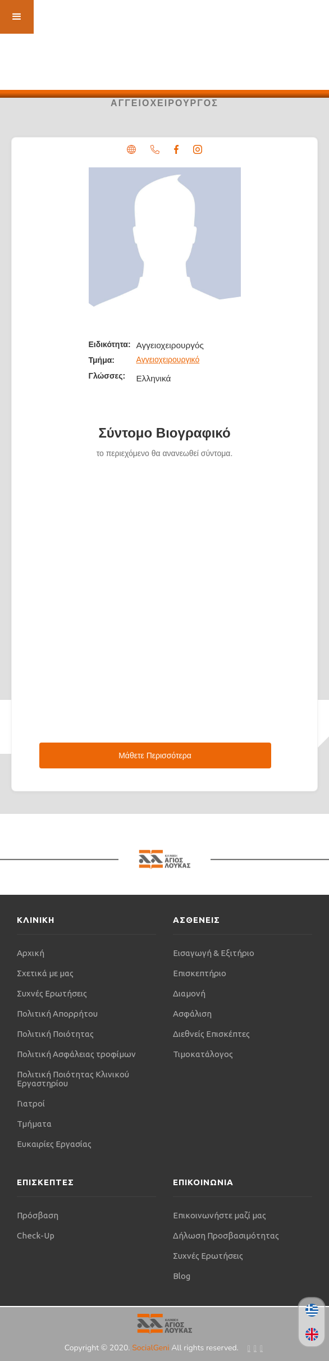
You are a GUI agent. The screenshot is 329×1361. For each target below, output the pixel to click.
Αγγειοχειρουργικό (168, 359)
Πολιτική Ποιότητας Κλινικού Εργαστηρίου (73, 1078)
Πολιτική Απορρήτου (57, 1013)
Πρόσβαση (37, 1215)
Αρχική (30, 953)
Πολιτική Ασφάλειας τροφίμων (76, 1054)
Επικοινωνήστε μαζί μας (219, 1215)
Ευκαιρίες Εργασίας (54, 1144)
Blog (181, 1276)
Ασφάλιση (192, 1013)
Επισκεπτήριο (199, 973)
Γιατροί (31, 1103)
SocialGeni (151, 1347)
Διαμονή (189, 993)
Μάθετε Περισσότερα (154, 755)
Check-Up (35, 1235)
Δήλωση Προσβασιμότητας (226, 1235)
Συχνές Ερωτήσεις (52, 993)
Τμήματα (34, 1123)
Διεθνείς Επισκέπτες (211, 1034)
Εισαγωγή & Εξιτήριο (213, 953)
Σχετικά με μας (45, 973)
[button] (17, 17)
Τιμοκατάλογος (203, 1054)
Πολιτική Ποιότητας (55, 1034)
